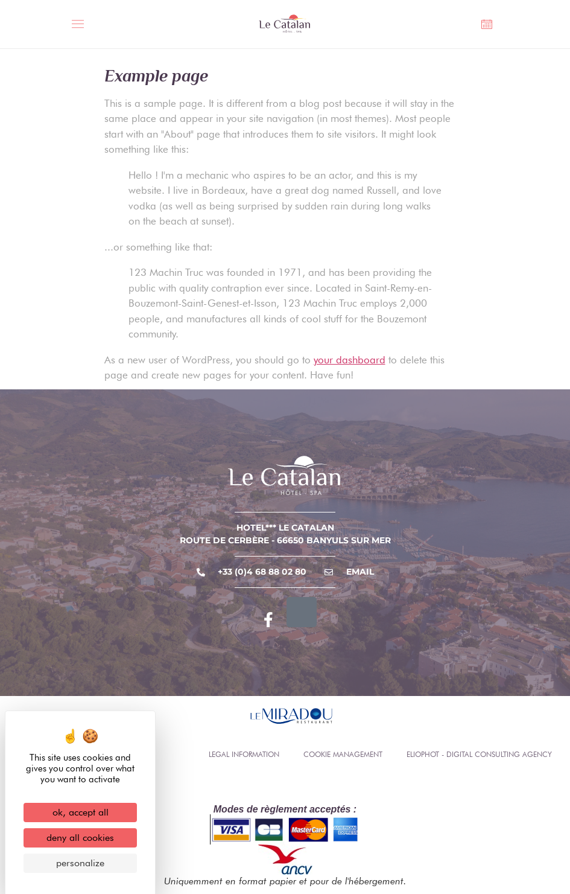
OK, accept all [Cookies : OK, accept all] (80, 812)
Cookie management (342, 754)
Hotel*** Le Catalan (285, 527)
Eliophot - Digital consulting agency (479, 754)
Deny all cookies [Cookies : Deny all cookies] (80, 837)
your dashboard (349, 360)
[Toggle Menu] (81, 25)
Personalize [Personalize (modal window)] (80, 863)
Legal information (244, 754)
